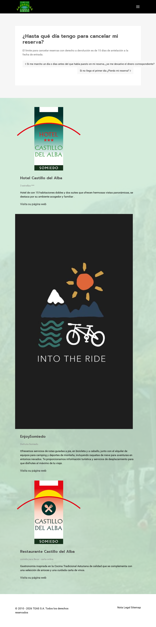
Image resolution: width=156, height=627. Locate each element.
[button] (138, 6)
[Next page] (105, 70)
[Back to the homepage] (24, 6)
